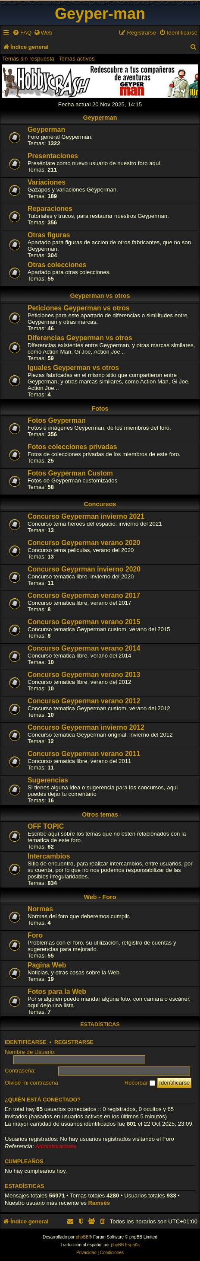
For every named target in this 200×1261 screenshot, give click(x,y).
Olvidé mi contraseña (31, 1082)
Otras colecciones (57, 264)
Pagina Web (47, 965)
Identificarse (26, 1042)
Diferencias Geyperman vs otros (80, 338)
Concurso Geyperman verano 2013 (84, 674)
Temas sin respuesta (28, 58)
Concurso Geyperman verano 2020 (84, 542)
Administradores (55, 1146)
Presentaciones (53, 156)
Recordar (140, 1082)
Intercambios (49, 856)
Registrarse (74, 1042)
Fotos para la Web (57, 991)
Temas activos (77, 58)
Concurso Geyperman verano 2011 (84, 753)
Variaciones (47, 182)
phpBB (82, 1237)
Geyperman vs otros (100, 295)
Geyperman (100, 117)
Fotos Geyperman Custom (70, 473)
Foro (35, 935)
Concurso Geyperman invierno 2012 (86, 727)
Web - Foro (100, 897)
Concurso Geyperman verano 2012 (84, 701)
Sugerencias (48, 780)
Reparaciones (50, 208)
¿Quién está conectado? (43, 1100)
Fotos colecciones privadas (72, 446)
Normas (40, 909)
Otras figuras (49, 235)
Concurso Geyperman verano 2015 (84, 622)
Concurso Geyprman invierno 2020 (84, 569)
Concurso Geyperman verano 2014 (84, 648)
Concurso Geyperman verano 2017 (84, 595)
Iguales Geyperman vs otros (73, 367)
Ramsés (99, 1203)
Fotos (99, 408)
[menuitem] (21, 32)
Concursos (100, 504)
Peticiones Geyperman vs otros (79, 308)
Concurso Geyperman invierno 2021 (86, 516)
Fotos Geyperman (57, 420)
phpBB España (125, 1244)
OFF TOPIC (46, 826)
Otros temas (100, 814)
